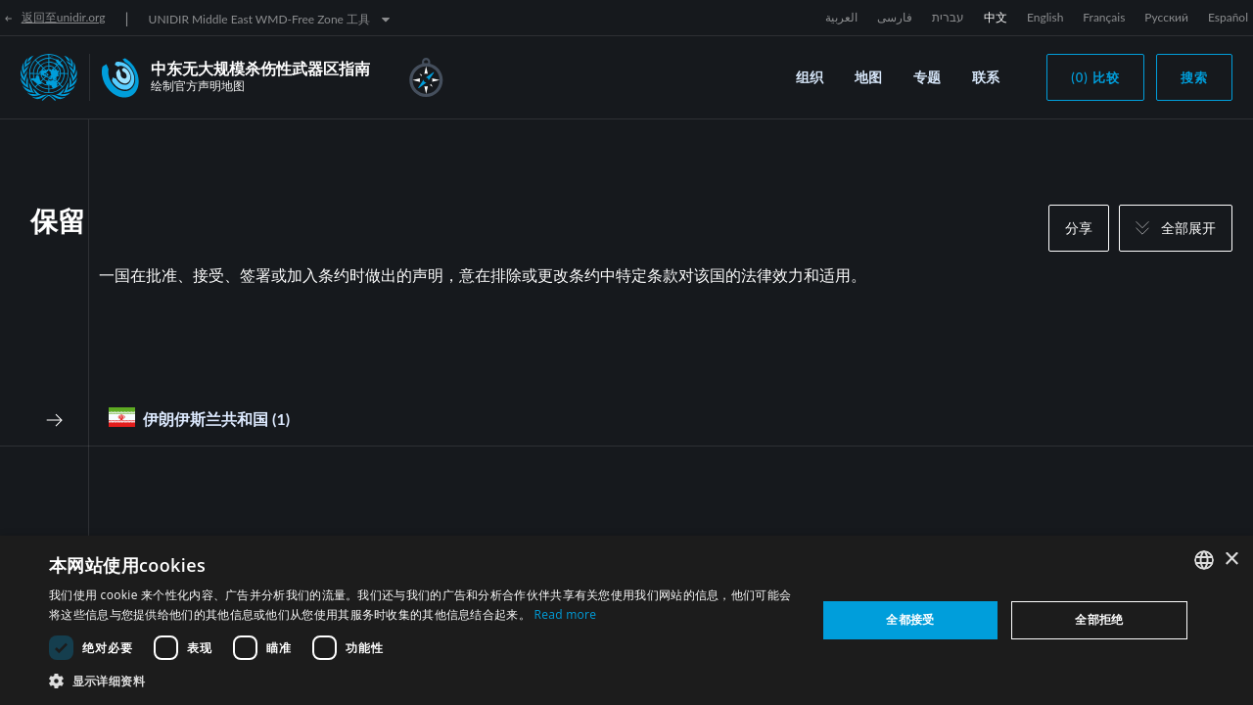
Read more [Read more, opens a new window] (565, 614)
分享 (1078, 227)
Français (1104, 17)
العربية (841, 17)
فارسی (894, 17)
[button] (421, 680)
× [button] (1231, 559)
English (1045, 17)
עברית (948, 17)
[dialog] (626, 620)
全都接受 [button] (910, 619)
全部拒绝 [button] (1099, 619)
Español (1228, 17)
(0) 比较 (1095, 77)
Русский (1166, 17)
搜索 (1194, 77)
